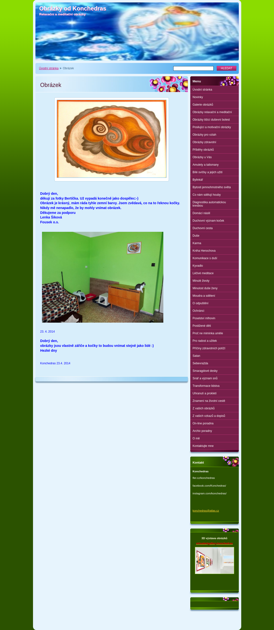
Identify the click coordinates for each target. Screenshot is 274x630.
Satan (196, 356)
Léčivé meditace (203, 273)
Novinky (198, 97)
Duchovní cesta (203, 228)
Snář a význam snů (205, 378)
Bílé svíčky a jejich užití (208, 172)
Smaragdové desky (205, 371)
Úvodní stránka (49, 68)
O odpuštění (200, 303)
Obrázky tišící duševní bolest (211, 119)
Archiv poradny (202, 431)
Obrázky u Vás (202, 157)
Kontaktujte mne (203, 446)
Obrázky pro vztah (204, 134)
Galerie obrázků (203, 104)
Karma (197, 243)
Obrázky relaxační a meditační (212, 112)
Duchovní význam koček (208, 220)
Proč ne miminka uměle (208, 333)
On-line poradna (203, 423)
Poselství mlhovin (204, 318)
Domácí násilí (201, 213)
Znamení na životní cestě (209, 401)
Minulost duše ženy (205, 288)
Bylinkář (198, 179)
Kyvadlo (198, 265)
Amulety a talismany (206, 164)
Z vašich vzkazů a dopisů (209, 416)
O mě (196, 438)
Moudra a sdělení (204, 295)
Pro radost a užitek (205, 340)
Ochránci (198, 310)
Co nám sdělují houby (207, 194)
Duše (196, 235)
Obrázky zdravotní (204, 142)
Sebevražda (200, 363)
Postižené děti (202, 325)
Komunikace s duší (205, 258)
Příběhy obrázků (203, 149)
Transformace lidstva (206, 386)
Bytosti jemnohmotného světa (212, 187)
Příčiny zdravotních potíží (209, 348)
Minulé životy (201, 280)
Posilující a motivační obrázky (212, 127)
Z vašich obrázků (204, 408)
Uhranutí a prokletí (205, 393)
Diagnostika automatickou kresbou (209, 204)
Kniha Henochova (204, 250)
